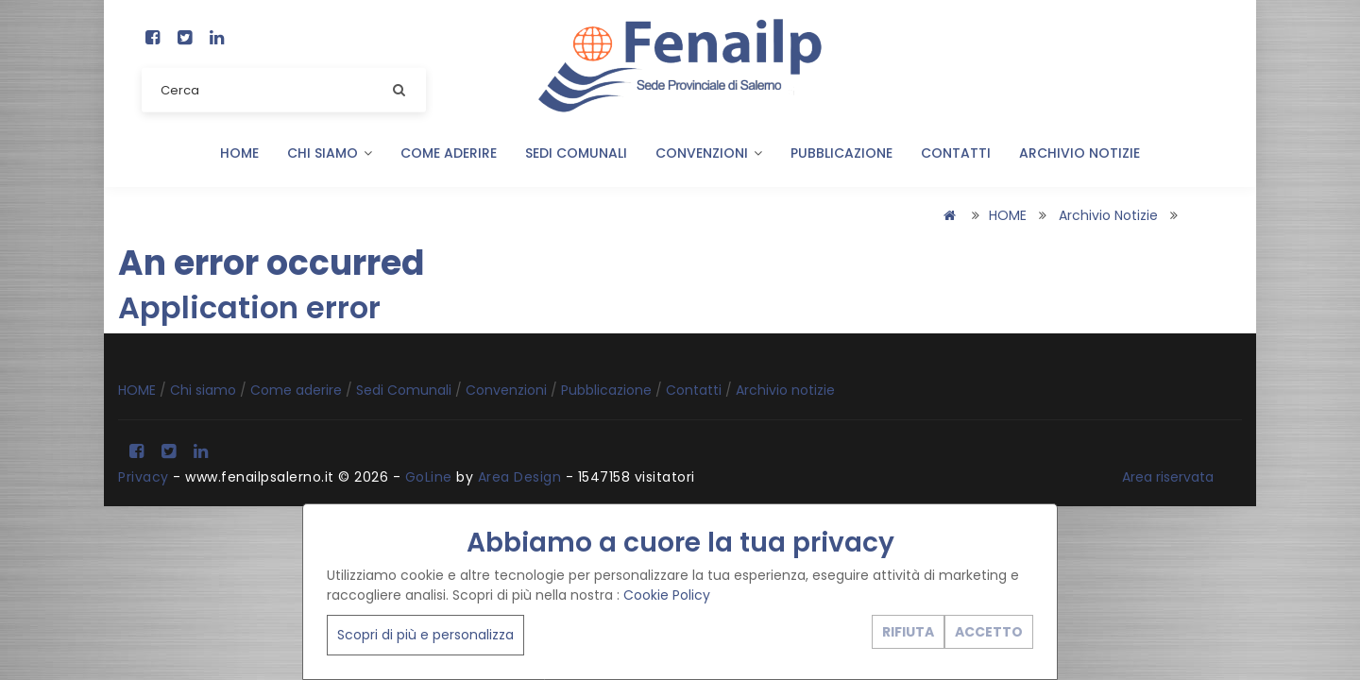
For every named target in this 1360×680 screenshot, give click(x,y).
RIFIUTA (908, 631)
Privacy (143, 477)
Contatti (956, 153)
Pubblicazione (841, 153)
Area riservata (1168, 477)
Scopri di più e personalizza (425, 634)
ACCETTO (989, 631)
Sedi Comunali (576, 153)
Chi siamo (329, 153)
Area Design (520, 477)
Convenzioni (708, 153)
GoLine (428, 477)
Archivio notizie (1079, 153)
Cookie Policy (666, 595)
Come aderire (448, 153)
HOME (239, 153)
